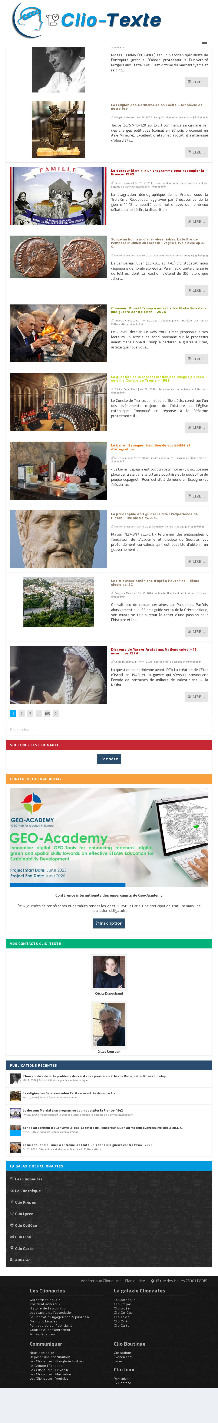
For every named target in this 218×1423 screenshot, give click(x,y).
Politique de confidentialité (51, 1360)
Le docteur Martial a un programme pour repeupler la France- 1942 (73, 1145)
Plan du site (135, 1315)
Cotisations (123, 1388)
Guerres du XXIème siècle (85, 1184)
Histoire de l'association (49, 1343)
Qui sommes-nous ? (45, 1335)
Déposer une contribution (50, 1392)
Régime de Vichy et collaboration (130, 221)
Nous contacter (42, 1388)
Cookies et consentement (50, 1365)
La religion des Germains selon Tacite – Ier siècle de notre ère (69, 1128)
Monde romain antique (179, 152)
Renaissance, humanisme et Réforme (182, 424)
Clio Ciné (23, 1271)
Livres (118, 1396)
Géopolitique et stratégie (176, 355)
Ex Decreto (122, 1418)
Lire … (198, 117)
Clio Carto (24, 1283)
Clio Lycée (122, 1343)
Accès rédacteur (43, 1369)
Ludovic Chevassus (126, 355)
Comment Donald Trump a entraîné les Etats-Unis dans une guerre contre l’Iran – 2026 (159, 345)
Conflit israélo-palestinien (169, 696)
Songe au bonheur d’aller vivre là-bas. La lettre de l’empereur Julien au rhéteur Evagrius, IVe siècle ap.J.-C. (158, 278)
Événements (123, 1392)
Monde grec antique (177, 561)
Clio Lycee (24, 1248)
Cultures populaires (162, 492)
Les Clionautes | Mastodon (50, 1409)
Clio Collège (26, 1260)
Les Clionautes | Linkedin (49, 1405)
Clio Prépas (25, 1237)
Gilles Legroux (123, 217)
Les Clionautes (29, 1214)
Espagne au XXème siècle (190, 492)
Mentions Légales (43, 1356)
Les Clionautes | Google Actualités (57, 1396)
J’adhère (109, 794)
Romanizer (122, 1414)
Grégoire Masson (125, 78)
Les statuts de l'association (51, 1347)
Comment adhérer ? (45, 1339)
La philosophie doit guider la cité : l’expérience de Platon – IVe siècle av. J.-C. (154, 551)
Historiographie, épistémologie (187, 78)
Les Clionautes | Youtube (49, 1413)
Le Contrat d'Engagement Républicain (59, 1352)
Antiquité (161, 78)
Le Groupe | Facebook (47, 1401)
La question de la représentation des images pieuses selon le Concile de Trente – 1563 (157, 414)
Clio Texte (122, 1352)
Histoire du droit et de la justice (186, 628)
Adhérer (22, 1295)
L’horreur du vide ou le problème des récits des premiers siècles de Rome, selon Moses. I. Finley (153, 68)
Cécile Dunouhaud (126, 424)
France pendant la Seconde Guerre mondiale (180, 217)
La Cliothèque (28, 1225)
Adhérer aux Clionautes (101, 1315)
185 (47, 748)
